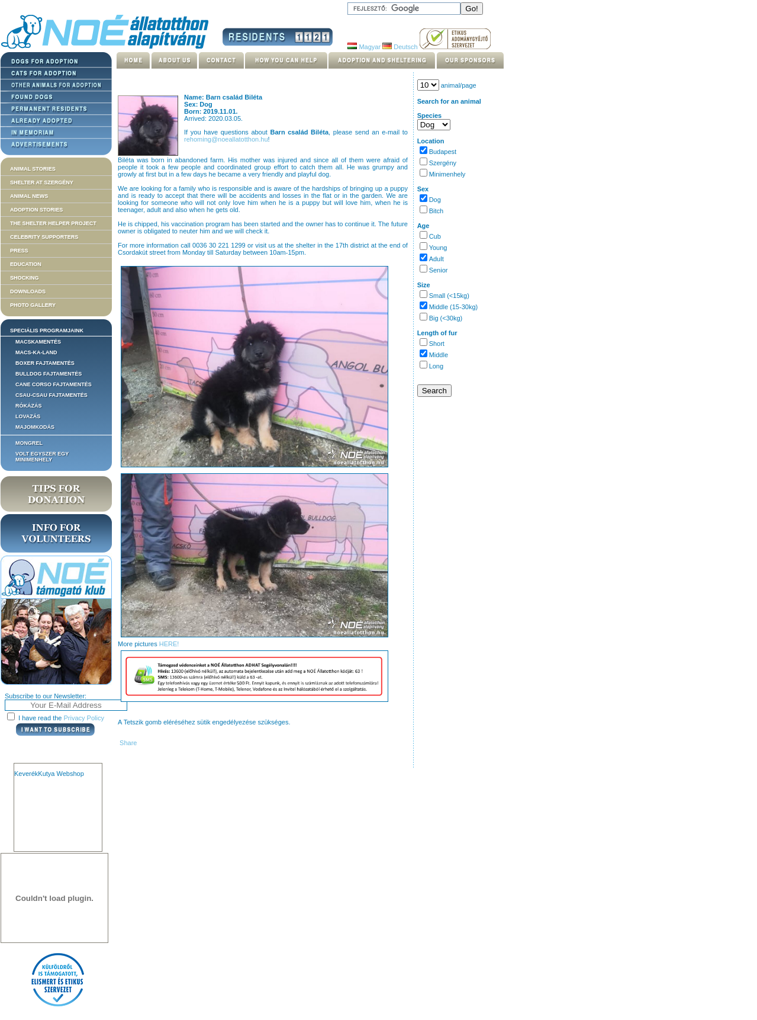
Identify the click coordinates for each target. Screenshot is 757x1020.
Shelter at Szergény (41, 182)
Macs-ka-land (36, 352)
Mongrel (29, 443)
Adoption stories (36, 210)
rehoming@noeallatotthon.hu (226, 139)
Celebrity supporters (44, 237)
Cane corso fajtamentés (53, 384)
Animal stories (33, 169)
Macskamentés (38, 342)
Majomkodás (34, 427)
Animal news (29, 196)
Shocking (24, 278)
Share (127, 742)
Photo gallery (33, 305)
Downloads (28, 291)
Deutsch (399, 46)
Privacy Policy (84, 717)
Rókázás (28, 406)
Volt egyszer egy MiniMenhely (42, 457)
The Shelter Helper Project (53, 223)
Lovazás (27, 416)
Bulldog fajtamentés (48, 374)
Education (25, 264)
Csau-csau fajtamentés (51, 395)
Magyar (364, 46)
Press (19, 251)
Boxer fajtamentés (45, 363)
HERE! (169, 643)
